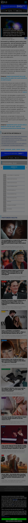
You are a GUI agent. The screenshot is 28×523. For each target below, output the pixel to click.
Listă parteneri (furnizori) (5, 516)
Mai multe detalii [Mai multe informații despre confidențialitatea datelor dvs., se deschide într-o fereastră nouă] (15, 499)
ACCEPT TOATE (14, 519)
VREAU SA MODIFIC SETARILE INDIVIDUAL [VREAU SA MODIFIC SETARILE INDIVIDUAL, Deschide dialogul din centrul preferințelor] (14, 521)
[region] (14, 507)
